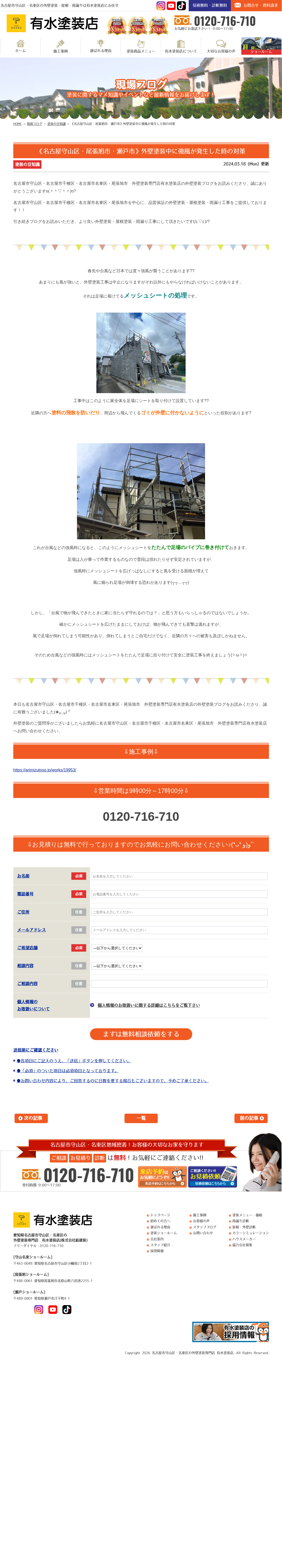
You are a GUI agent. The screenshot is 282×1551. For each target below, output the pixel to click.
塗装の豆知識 (27, 164)
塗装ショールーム (163, 1233)
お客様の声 (201, 1221)
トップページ (160, 1215)
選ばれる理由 (100, 46)
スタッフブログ (204, 1227)
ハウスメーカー (244, 1239)
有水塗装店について (181, 46)
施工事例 (60, 46)
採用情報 (157, 1250)
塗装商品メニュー (141, 46)
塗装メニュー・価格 (247, 1215)
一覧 (141, 1118)
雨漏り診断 (240, 1221)
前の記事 (249, 1118)
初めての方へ (160, 1221)
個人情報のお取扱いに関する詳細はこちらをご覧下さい (149, 1005)
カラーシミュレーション (250, 1233)
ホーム (20, 46)
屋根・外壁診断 (244, 1227)
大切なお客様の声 (221, 46)
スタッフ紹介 (160, 1245)
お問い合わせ (203, 1233)
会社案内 (157, 1239)
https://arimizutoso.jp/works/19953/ (44, 770)
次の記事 (33, 1118)
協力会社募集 (242, 1245)
